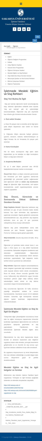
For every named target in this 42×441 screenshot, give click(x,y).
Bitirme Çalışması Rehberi (16, 81)
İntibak (10, 62)
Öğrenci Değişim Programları (17, 59)
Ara (35, 40)
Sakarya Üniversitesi (20, 437)
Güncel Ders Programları (16, 68)
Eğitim (10, 57)
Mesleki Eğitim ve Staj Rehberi (17, 73)
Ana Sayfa (7, 46)
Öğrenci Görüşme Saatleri (16, 70)
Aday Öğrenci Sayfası (15, 65)
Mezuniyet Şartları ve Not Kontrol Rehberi (21, 78)
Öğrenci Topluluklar (14, 84)
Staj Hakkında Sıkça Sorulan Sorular (19, 76)
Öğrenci (15, 46)
